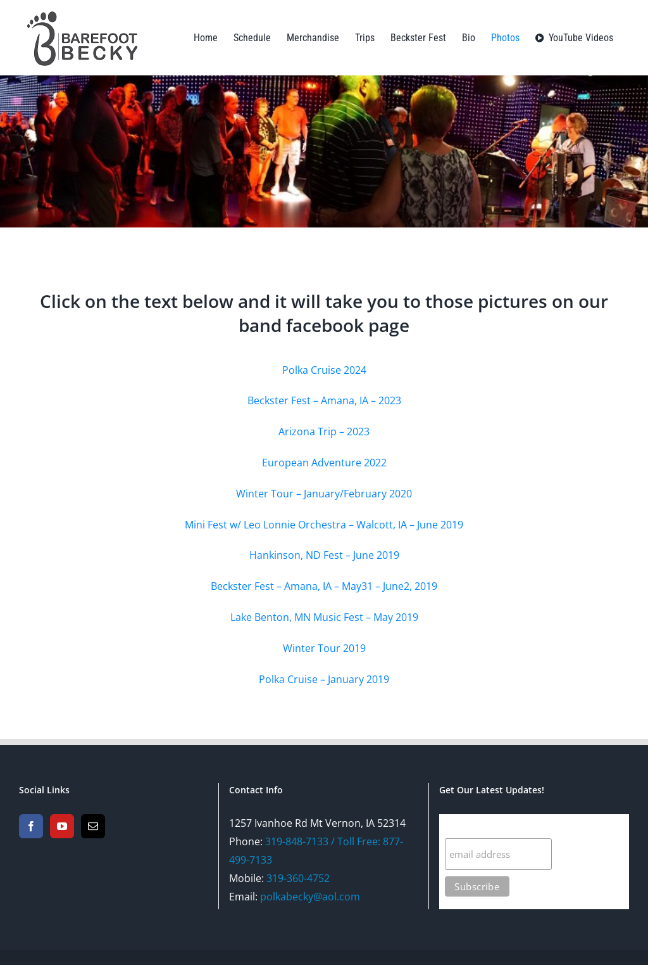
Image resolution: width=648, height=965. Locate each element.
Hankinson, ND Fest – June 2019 (324, 555)
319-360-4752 (298, 878)
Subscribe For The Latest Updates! (529, 826)
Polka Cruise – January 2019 (324, 679)
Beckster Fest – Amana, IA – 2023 (324, 400)
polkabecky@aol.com (310, 897)
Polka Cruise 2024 (324, 370)
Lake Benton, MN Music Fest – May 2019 (324, 617)
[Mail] (93, 826)
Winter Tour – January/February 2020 (324, 494)
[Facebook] (31, 826)
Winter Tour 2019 (324, 648)
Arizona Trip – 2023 (324, 431)
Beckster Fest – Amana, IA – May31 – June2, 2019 (324, 586)
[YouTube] (62, 826)
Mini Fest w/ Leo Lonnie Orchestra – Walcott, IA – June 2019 (324, 525)
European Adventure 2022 (324, 463)
